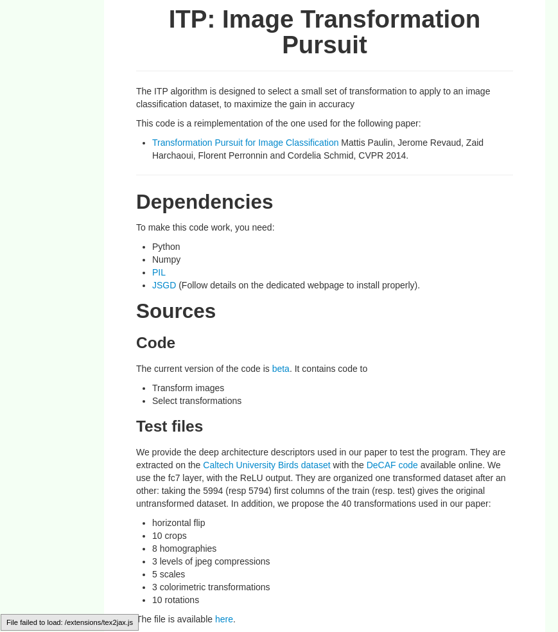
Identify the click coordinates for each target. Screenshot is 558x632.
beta (281, 369)
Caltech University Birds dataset (266, 465)
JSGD (165, 285)
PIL (159, 272)
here (224, 619)
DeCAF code (394, 465)
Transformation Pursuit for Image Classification (245, 142)
